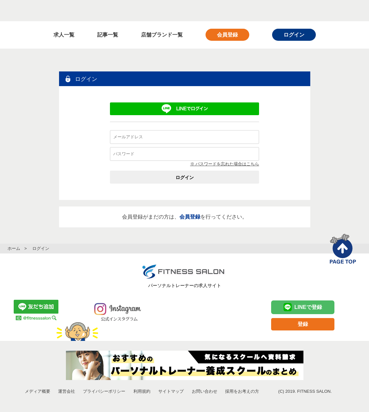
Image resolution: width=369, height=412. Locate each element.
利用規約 (141, 391)
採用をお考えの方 (242, 391)
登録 (303, 324)
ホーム (14, 248)
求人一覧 (64, 35)
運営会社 (66, 391)
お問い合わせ (204, 391)
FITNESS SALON (62, 10)
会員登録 (227, 35)
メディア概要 (37, 391)
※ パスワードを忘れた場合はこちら (224, 163)
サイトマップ (171, 391)
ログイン (294, 35)
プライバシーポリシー (104, 391)
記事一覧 (107, 35)
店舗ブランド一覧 (162, 35)
